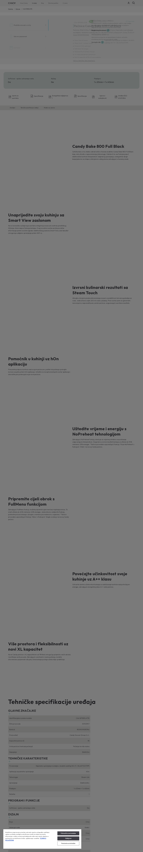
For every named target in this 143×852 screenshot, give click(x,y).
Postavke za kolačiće (68, 843)
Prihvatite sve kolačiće (68, 833)
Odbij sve (68, 838)
